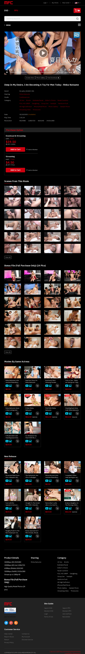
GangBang (19, 103)
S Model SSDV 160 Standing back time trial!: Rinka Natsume (12, 432)
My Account (26, 632)
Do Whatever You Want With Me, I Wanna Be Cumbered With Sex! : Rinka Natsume (32, 432)
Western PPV (66, 606)
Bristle (25, 100)
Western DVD (48, 606)
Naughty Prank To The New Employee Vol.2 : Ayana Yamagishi (13, 527)
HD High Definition (60, 103)
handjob (37, 103)
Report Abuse (9, 632)
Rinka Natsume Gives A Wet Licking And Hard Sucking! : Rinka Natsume (12, 404)
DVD (6, 10)
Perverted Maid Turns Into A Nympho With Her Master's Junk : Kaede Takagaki (12, 472)
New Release (11, 451)
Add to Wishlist (32, 145)
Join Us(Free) (67, 609)
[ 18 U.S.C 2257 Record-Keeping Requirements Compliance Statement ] (65, 648)
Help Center (66, 3)
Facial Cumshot (59, 100)
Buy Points (55, 3)
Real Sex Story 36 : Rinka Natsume (31, 377)
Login (45, 3)
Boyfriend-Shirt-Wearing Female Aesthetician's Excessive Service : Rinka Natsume (51, 377)
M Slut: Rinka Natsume (29, 404)
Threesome (71, 107)
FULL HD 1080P (71, 100)
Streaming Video (59, 107)
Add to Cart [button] (16, 144)
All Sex (18, 100)
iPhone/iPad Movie (22, 107)
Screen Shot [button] (30, 78)
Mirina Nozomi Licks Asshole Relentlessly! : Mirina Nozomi (52, 472)
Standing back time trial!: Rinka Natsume (72, 404)
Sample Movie (47, 107)
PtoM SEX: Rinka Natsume (50, 404)
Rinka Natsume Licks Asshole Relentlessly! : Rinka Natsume (13, 377)
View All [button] (7, 252)
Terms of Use (48, 612)
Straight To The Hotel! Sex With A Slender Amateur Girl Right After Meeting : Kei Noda (32, 499)
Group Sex (28, 103)
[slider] (36, 72)
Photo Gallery (35, 107)
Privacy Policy (9, 638)
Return (6, 635)
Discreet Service (27, 635)
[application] (42, 53)
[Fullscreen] (78, 72)
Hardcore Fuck (47, 103)
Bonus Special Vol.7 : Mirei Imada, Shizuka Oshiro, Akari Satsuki (32, 527)
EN (78, 3)
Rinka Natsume (21, 94)
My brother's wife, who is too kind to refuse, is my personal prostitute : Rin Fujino (52, 499)
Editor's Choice (47, 100)
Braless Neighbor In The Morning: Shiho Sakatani (71, 499)
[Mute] (74, 72)
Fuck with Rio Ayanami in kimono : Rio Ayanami (12, 499)
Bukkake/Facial (34, 100)
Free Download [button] (53, 78)
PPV (16, 10)
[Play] (42, 53)
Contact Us (25, 629)
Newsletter (66, 612)
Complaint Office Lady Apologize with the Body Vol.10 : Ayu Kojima (72, 472)
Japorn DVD (48, 603)
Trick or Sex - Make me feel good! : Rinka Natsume (72, 377)
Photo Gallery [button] (40, 78)
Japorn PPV (66, 603)
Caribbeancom (21, 97)
